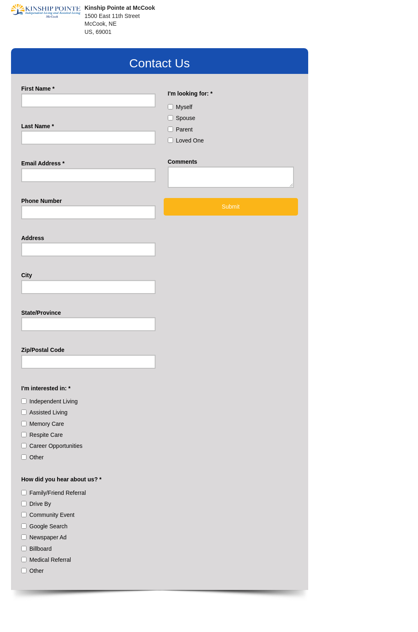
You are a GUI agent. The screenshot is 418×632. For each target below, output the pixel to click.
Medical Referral (50, 559)
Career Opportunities (55, 446)
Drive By (40, 504)
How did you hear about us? (61, 479)
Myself (184, 107)
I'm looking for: (190, 93)
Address (32, 238)
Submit (231, 206)
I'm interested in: (46, 388)
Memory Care (46, 424)
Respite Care (46, 435)
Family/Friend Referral (57, 493)
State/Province (41, 312)
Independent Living (53, 401)
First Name (38, 88)
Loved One (190, 140)
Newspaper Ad (48, 537)
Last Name (37, 126)
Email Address (42, 163)
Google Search (48, 526)
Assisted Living (48, 412)
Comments (182, 161)
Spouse (185, 118)
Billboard (40, 548)
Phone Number (41, 201)
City (26, 275)
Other (36, 457)
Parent (184, 129)
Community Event (51, 515)
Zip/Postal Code (42, 350)
